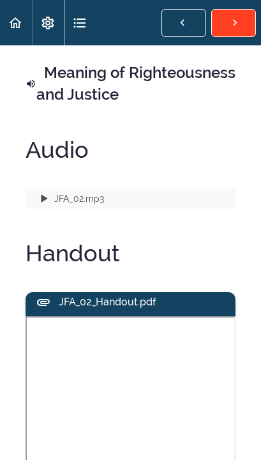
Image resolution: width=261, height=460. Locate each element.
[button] (16, 22)
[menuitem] (48, 22)
